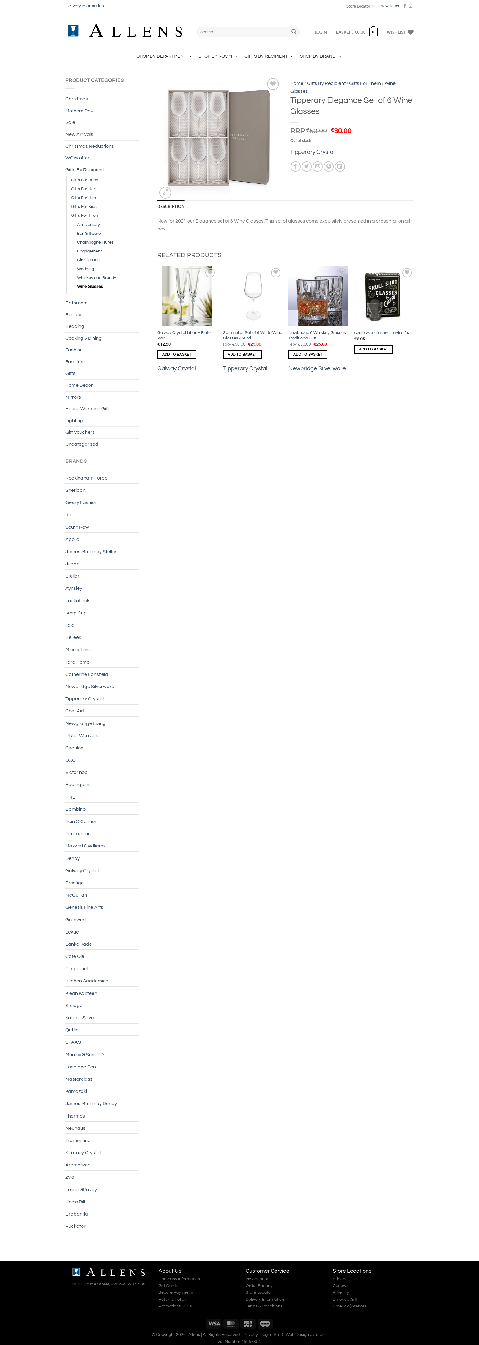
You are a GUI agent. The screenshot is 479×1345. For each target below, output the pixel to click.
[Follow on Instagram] (410, 6)
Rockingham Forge (86, 478)
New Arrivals (79, 134)
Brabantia (76, 1214)
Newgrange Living (85, 723)
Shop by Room (218, 56)
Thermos (75, 1116)
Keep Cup (76, 613)
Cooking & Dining (83, 338)
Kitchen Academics (86, 980)
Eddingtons (78, 784)
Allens (194, 1334)
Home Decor (79, 385)
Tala (70, 625)
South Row (77, 527)
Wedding (85, 268)
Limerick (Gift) (345, 1299)
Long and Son (80, 1066)
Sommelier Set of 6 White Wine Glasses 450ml (252, 335)
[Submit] (294, 32)
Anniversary (88, 224)
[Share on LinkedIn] (340, 166)
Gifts (70, 373)
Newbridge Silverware (89, 686)
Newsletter (389, 6)
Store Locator (360, 6)
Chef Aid (74, 711)
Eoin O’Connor (81, 821)
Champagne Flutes (95, 242)
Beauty (73, 314)
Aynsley (73, 588)
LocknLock (77, 600)
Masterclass (79, 1079)
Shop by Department (164, 56)
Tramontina (78, 1140)
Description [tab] (171, 206)
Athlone (340, 1279)
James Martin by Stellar (91, 551)
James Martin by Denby (91, 1103)
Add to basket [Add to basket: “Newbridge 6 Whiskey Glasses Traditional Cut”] (308, 354)
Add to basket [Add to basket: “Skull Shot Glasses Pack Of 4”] (373, 349)
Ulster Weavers (82, 735)
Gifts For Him (83, 197)
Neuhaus (75, 1128)
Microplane (77, 649)
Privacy (250, 1334)
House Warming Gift (87, 408)
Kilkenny (341, 1292)
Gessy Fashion (81, 502)
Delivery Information (84, 6)
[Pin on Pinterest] (329, 166)
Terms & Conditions (264, 1306)
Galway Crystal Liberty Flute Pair (184, 335)
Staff (278, 1334)
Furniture (75, 361)
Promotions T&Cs (175, 1306)
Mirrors (73, 397)
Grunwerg (76, 919)
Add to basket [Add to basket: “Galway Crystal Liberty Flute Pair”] (177, 354)
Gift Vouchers (80, 432)
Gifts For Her (83, 189)
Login (266, 1334)
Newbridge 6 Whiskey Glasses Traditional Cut (317, 335)
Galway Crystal (82, 870)
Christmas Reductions (89, 146)
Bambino (75, 809)
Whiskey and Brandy (96, 277)
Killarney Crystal (83, 1152)
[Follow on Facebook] (405, 6)
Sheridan (75, 490)
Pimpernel (76, 968)
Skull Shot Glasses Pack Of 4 (381, 333)
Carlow (339, 1286)
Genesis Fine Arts (84, 907)
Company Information (179, 1279)
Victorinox (76, 772)
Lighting (74, 420)
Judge (72, 563)
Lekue (72, 932)
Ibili (68, 514)
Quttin (72, 1030)
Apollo (72, 539)
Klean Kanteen (81, 993)
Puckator (75, 1226)
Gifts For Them (85, 215)
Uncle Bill (75, 1201)
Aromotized (78, 1164)
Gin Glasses (88, 260)
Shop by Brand (321, 56)
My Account (257, 1279)
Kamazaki (76, 1091)
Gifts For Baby (84, 180)
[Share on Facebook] (296, 166)
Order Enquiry (259, 1286)
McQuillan (76, 895)
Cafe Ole (74, 956)
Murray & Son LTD (84, 1054)
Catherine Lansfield (86, 674)
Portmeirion (78, 833)
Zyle (69, 1177)
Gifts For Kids (84, 206)
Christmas (76, 98)
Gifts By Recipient (269, 56)
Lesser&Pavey (81, 1189)
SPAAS (73, 1042)
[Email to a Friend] (318, 166)
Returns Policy (172, 1299)
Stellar (72, 576)
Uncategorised (81, 444)
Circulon (74, 747)
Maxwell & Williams (85, 845)
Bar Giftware (89, 233)
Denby (72, 858)
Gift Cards (168, 1286)
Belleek (73, 637)
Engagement (89, 251)
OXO (70, 760)
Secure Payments (176, 1292)
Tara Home (77, 662)
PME (70, 797)
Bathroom (76, 302)
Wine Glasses (90, 286)
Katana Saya (79, 1017)
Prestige (74, 882)
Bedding (74, 326)
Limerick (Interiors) (350, 1306)
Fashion (74, 349)
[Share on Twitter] (307, 166)
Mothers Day (79, 110)
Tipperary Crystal (84, 698)
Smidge (73, 1005)
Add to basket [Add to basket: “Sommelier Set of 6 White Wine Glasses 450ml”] (242, 354)
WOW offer (77, 157)
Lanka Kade (78, 944)
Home (296, 83)
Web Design (297, 1334)
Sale (70, 122)
